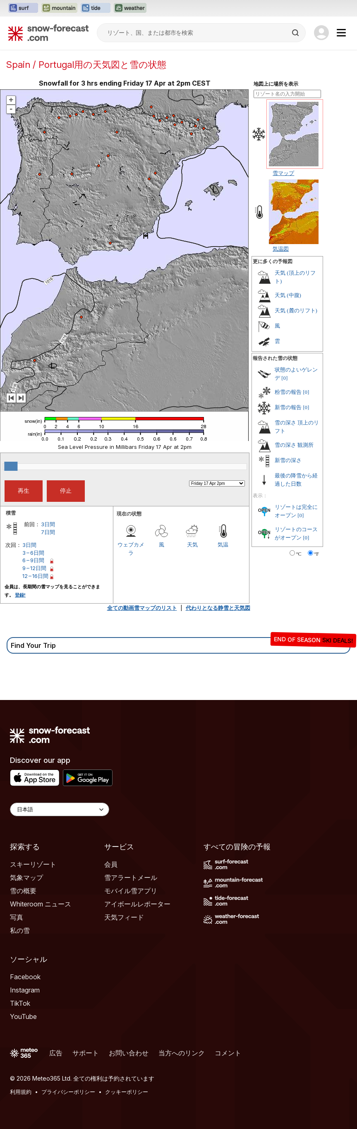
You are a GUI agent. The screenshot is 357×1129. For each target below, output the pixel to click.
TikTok (20, 1003)
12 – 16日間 (35, 576)
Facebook (25, 977)
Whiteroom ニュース (40, 904)
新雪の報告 (288, 407)
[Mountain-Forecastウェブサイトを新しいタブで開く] (59, 8)
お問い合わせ (129, 1053)
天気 (192, 544)
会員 (110, 864)
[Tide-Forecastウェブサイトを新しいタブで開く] (95, 8)
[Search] (296, 33)
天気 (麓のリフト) (296, 310)
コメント (228, 1053)
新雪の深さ (288, 460)
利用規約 (20, 1091)
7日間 (48, 532)
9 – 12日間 (34, 568)
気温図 (281, 248)
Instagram (25, 990)
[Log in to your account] (321, 32)
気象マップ (26, 877)
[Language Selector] (59, 809)
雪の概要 (23, 891)
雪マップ (283, 173)
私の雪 (20, 930)
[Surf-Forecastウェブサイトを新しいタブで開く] (23, 8)
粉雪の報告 (288, 392)
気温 (223, 544)
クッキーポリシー (126, 1091)
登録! (20, 595)
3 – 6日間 (33, 552)
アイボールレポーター (137, 904)
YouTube (23, 1016)
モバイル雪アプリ (130, 891)
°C (299, 554)
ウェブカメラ (130, 548)
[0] (284, 378)
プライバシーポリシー (68, 1091)
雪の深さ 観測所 (294, 445)
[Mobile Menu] (341, 32)
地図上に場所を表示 (276, 84)
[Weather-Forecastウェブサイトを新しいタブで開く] (130, 8)
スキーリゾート (33, 864)
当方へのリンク (181, 1053)
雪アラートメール (130, 877)
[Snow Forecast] (48, 32)
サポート (85, 1053)
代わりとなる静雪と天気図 (218, 607)
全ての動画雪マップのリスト (142, 607)
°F (316, 554)
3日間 (48, 524)
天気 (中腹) (288, 295)
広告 (55, 1053)
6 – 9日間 (33, 560)
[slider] (10, 466)
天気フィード (124, 917)
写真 (16, 917)
